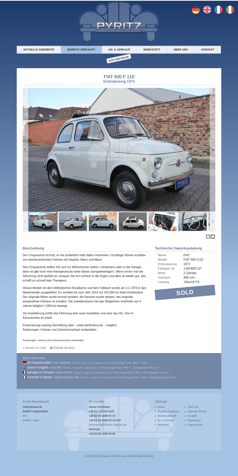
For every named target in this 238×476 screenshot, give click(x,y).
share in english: (38, 367)
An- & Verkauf (119, 49)
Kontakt (207, 49)
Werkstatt (151, 49)
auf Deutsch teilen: (39, 362)
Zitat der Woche (119, 59)
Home (161, 405)
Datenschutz (195, 423)
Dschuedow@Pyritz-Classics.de (108, 423)
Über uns (180, 49)
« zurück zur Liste (34, 347)
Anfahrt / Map (31, 418)
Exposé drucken (62, 347)
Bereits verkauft (81, 49)
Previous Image (25, 149)
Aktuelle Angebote (38, 49)
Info (25, 414)
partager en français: (40, 371)
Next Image (212, 149)
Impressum (194, 418)
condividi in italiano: (40, 376)
